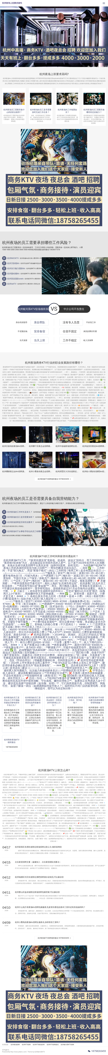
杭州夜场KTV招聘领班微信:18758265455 (53, 479)
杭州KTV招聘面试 (52, 1044)
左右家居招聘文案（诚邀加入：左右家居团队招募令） (38, 862)
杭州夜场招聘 (15, 1044)
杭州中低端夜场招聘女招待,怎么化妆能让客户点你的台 (79, 446)
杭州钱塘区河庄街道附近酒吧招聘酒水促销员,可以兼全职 (39, 877)
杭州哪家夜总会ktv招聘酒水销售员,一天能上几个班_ (24, 471)
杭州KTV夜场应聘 (39, 1044)
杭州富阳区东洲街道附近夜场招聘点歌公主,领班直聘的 (38, 847)
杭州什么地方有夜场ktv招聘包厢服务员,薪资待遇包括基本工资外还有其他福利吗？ (50, 907)
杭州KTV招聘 (26, 1044)
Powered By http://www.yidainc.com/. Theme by (18, 1052)
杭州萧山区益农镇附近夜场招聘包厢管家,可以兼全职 (37, 892)
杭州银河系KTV (39, 1052)
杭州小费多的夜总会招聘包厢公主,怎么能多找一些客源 (52, 471)
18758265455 (98, 1051)
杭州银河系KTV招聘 (67, 1044)
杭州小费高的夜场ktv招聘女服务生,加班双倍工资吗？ (37, 922)
